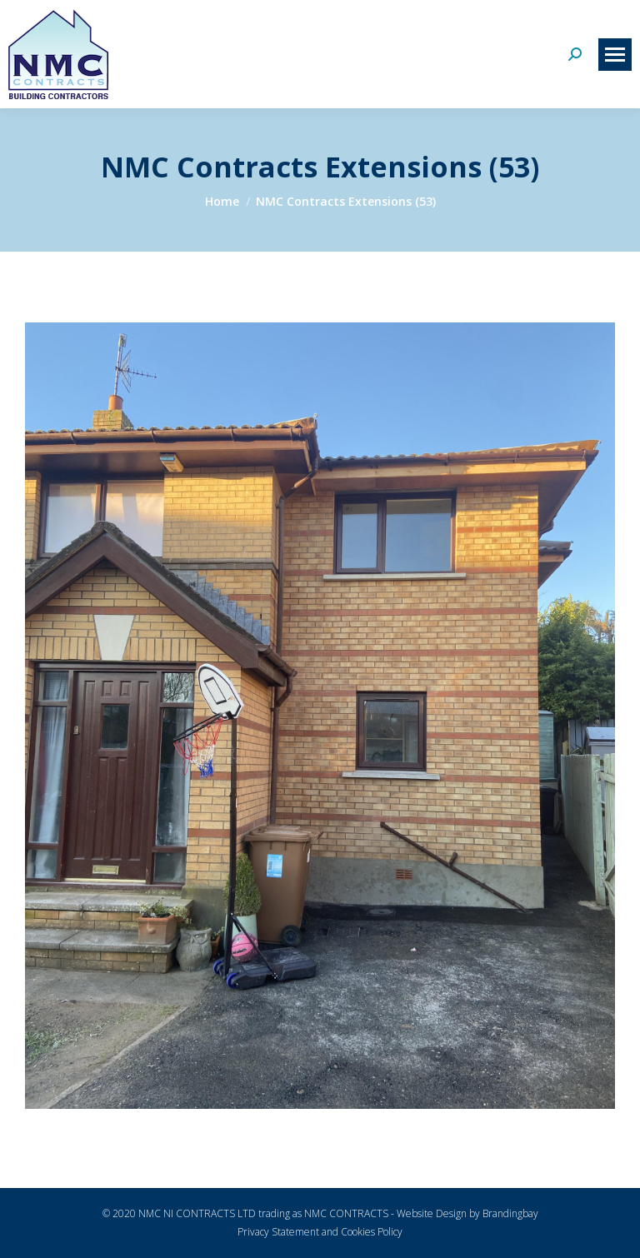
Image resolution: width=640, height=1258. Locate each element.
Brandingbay (510, 1213)
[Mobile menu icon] (615, 54)
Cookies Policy (371, 1232)
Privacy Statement (278, 1232)
